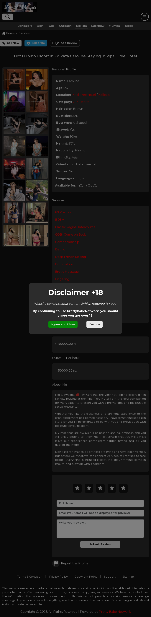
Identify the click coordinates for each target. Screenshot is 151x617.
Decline (94, 324)
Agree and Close (63, 324)
